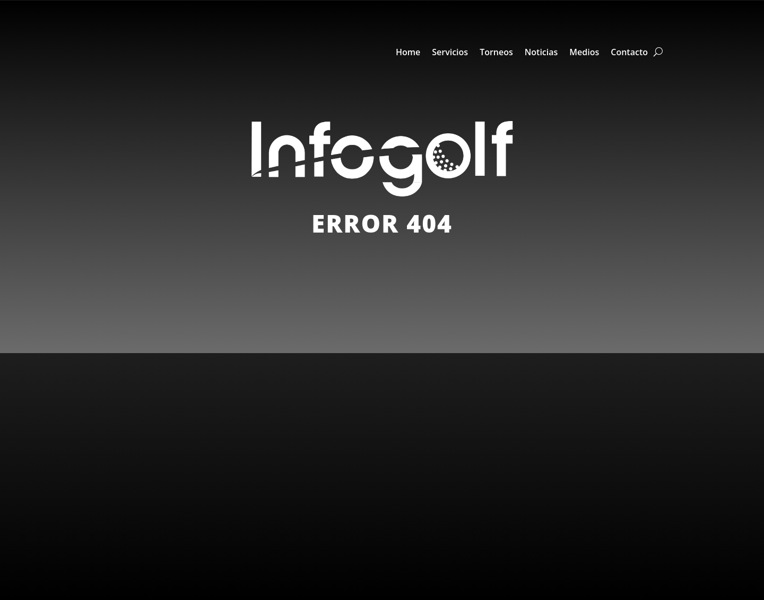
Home (408, 52)
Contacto (629, 52)
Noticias (541, 52)
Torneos (496, 52)
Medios (584, 52)
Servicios (450, 52)
